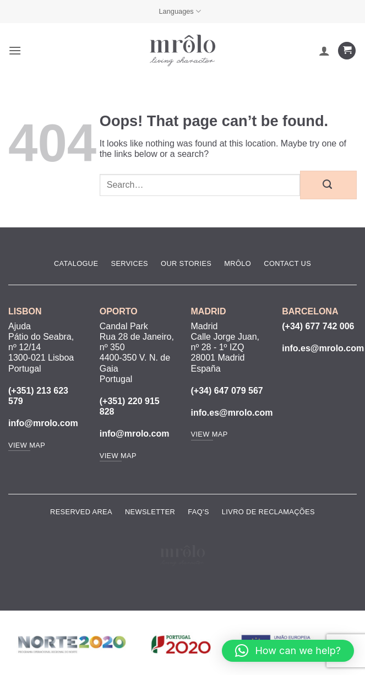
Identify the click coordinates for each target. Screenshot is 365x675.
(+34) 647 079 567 (227, 390)
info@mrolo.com (43, 423)
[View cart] (347, 51)
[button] (14, 50)
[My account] (324, 51)
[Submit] (328, 185)
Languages (180, 11)
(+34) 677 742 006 (318, 326)
